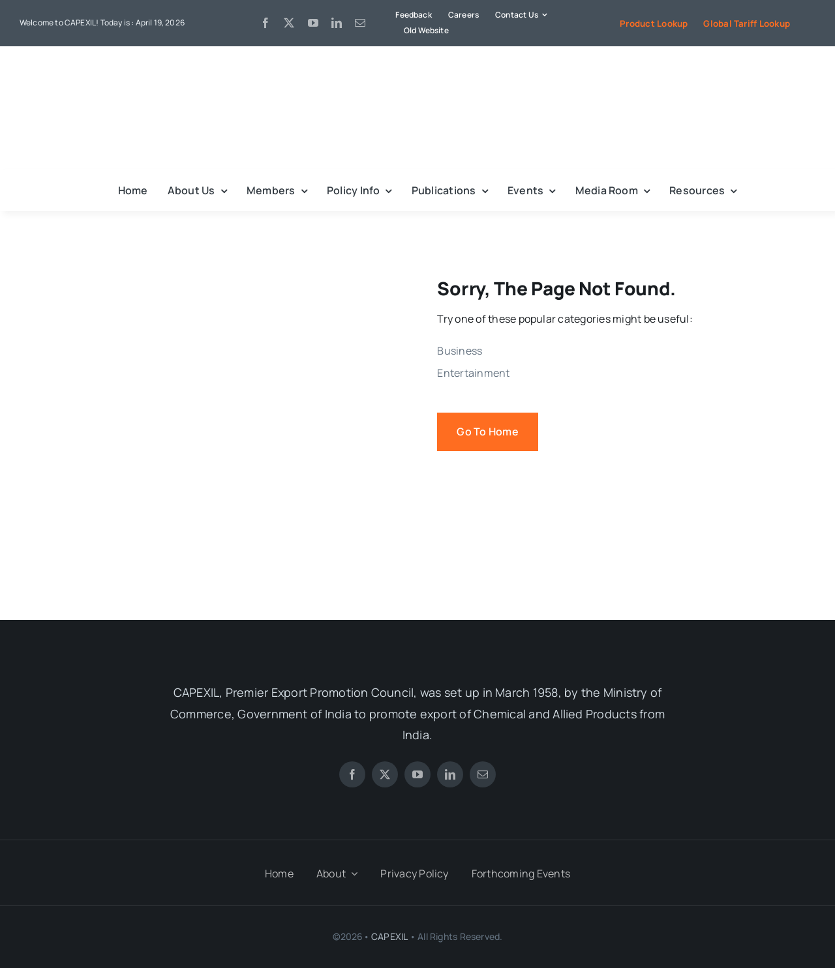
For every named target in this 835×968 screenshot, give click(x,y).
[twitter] (289, 23)
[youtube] (313, 23)
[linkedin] (336, 23)
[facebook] (265, 23)
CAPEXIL (389, 936)
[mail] (360, 23)
